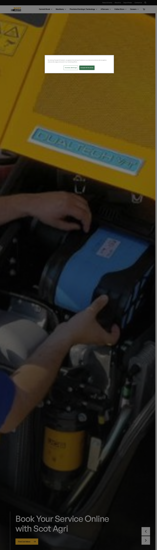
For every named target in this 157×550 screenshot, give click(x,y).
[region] (79, 64)
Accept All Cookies (86, 67)
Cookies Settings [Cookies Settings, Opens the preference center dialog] (71, 67)
